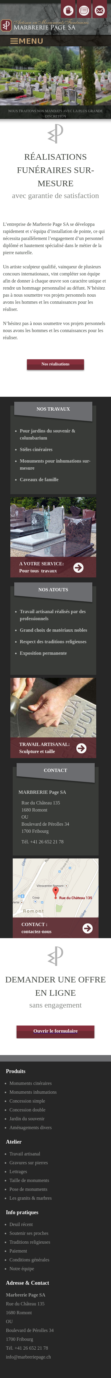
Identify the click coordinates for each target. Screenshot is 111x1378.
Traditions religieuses (29, 1242)
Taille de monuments (29, 1180)
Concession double (27, 1109)
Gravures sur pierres (28, 1162)
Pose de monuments (28, 1189)
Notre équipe (21, 1268)
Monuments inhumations (33, 1092)
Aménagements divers (30, 1127)
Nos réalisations (55, 364)
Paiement (18, 1250)
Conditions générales (29, 1259)
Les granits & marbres (30, 1198)
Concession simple (27, 1100)
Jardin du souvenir (26, 1118)
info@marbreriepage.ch (28, 1356)
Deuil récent (21, 1224)
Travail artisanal (24, 1153)
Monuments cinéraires (30, 1083)
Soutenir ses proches (29, 1233)
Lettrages (18, 1171)
